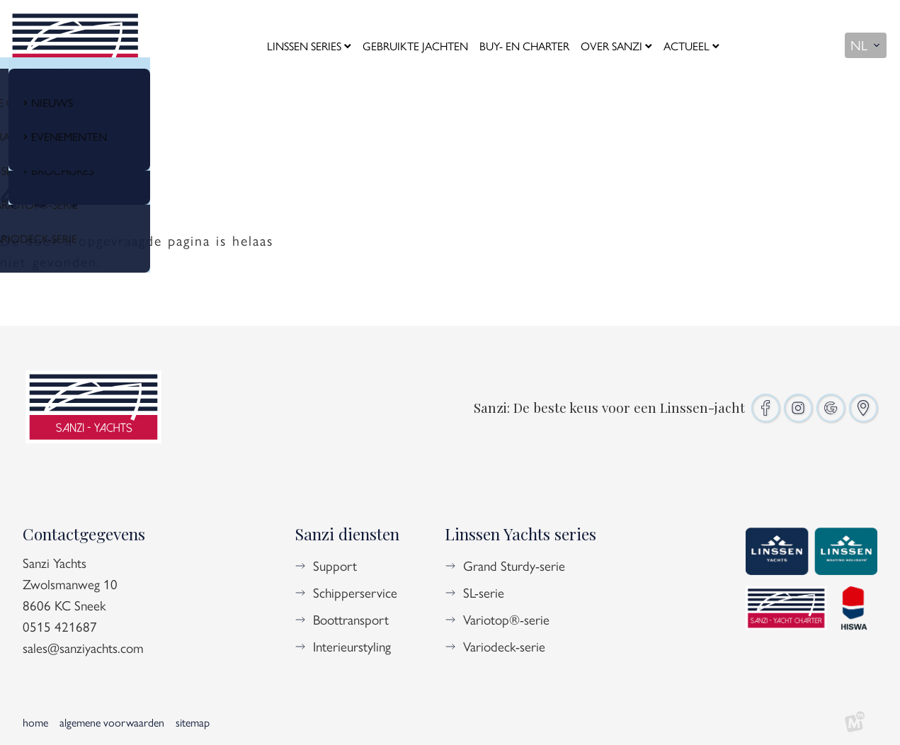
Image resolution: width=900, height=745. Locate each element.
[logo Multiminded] (855, 722)
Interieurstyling (352, 646)
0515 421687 (60, 626)
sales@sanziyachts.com (83, 647)
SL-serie (483, 592)
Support (335, 565)
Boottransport (351, 619)
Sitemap (193, 722)
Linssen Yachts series (520, 534)
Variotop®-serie (506, 619)
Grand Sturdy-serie (514, 565)
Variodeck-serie (504, 646)
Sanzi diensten (347, 534)
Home (35, 722)
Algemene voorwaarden (111, 722)
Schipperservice (355, 592)
